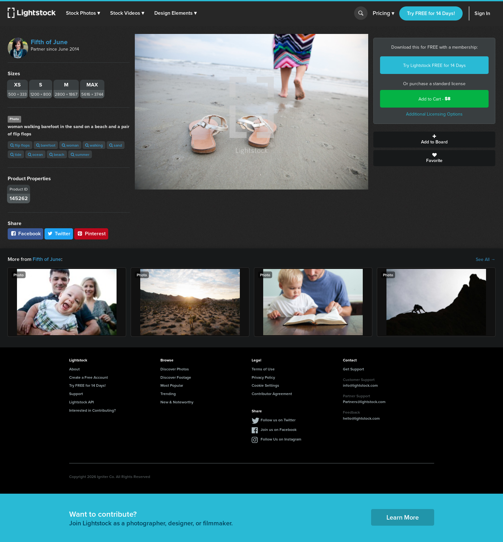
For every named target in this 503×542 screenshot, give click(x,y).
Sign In (482, 13)
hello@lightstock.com (361, 418)
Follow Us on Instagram (281, 439)
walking (94, 145)
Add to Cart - (434, 98)
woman (70, 145)
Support (76, 393)
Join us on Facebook (278, 429)
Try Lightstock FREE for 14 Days (434, 65)
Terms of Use (263, 369)
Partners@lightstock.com (364, 401)
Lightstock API (81, 402)
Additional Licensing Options (434, 114)
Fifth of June (49, 41)
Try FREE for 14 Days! (431, 13)
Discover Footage (175, 377)
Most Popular (171, 385)
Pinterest (91, 233)
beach (56, 154)
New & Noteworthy (176, 402)
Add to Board (434, 139)
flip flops (20, 145)
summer (80, 154)
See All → (485, 259)
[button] (83, 13)
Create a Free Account (88, 377)
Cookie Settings (265, 385)
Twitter (59, 233)
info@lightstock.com (360, 385)
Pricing (383, 13)
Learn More (402, 517)
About (74, 369)
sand (115, 145)
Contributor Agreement (272, 393)
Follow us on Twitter (278, 420)
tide (15, 154)
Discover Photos (174, 369)
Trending (168, 393)
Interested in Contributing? (92, 410)
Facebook (25, 233)
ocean (35, 154)
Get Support (353, 369)
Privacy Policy (263, 377)
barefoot (45, 145)
